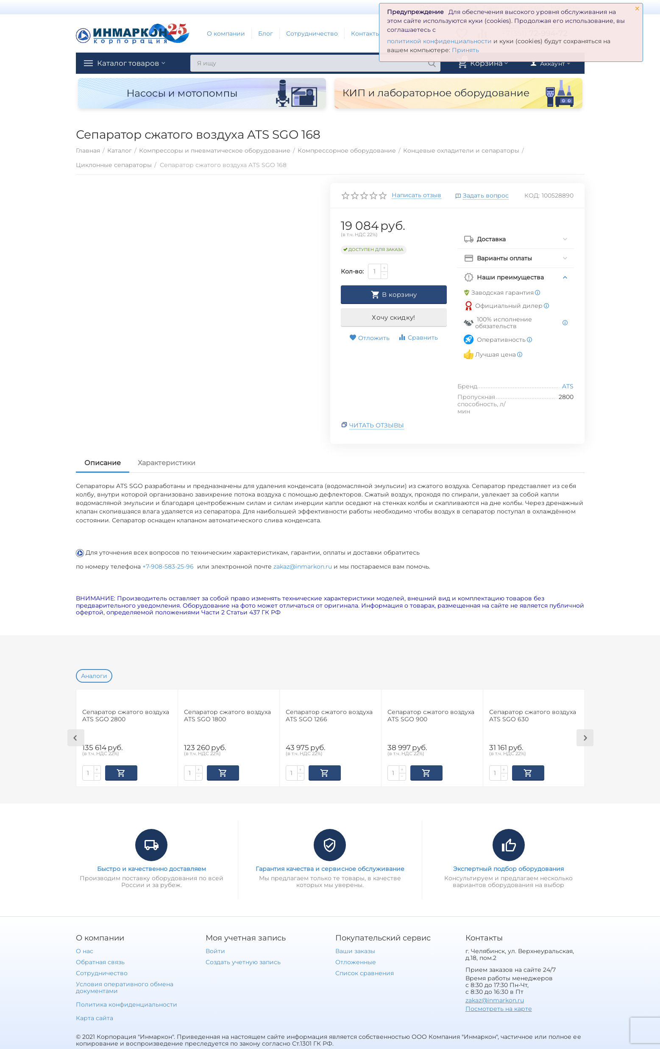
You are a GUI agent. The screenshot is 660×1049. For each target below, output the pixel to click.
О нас (84, 950)
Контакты (365, 33)
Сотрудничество (312, 33)
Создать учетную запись (243, 961)
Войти (215, 950)
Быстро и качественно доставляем (151, 868)
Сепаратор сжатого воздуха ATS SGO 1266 (329, 716)
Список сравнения (364, 972)
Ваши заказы (355, 950)
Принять (465, 50)
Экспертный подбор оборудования (508, 868)
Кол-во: (352, 271)
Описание (102, 463)
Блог (265, 33)
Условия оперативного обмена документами (124, 986)
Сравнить (418, 337)
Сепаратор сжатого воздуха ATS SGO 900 (430, 716)
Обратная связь (100, 961)
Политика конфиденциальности (126, 1003)
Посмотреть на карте (498, 1008)
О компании (226, 33)
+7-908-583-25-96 (169, 566)
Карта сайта (94, 1017)
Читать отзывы (376, 425)
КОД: (532, 195)
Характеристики (166, 463)
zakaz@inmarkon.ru (302, 566)
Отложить (369, 338)
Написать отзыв (416, 195)
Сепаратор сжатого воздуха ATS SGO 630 (532, 716)
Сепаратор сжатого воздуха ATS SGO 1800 (227, 716)
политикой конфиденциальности (439, 41)
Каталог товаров (130, 63)
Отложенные (355, 961)
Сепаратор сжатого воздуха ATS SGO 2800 (125, 716)
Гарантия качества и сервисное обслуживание (330, 868)
